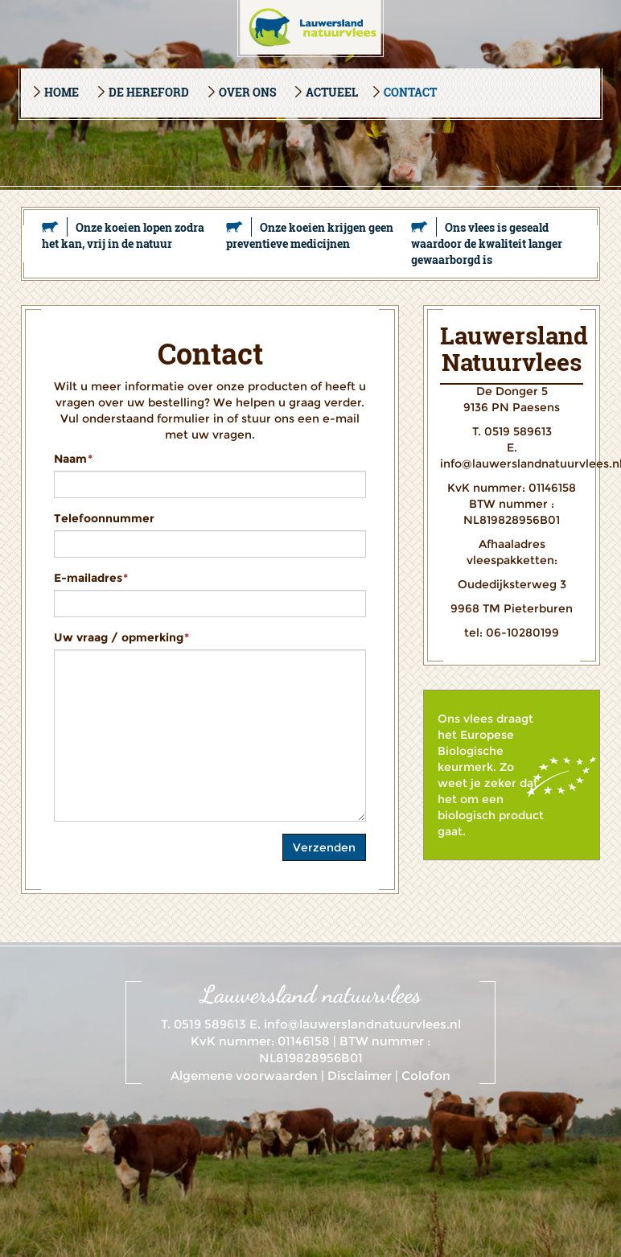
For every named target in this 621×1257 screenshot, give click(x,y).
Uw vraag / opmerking (121, 637)
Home (61, 92)
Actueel (332, 92)
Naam (73, 458)
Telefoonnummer (104, 518)
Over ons (247, 92)
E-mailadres (91, 578)
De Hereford (149, 92)
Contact (410, 92)
